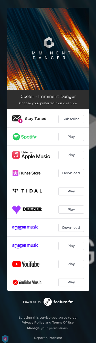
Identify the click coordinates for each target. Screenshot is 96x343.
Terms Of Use (63, 322)
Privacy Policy (33, 322)
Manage (33, 328)
